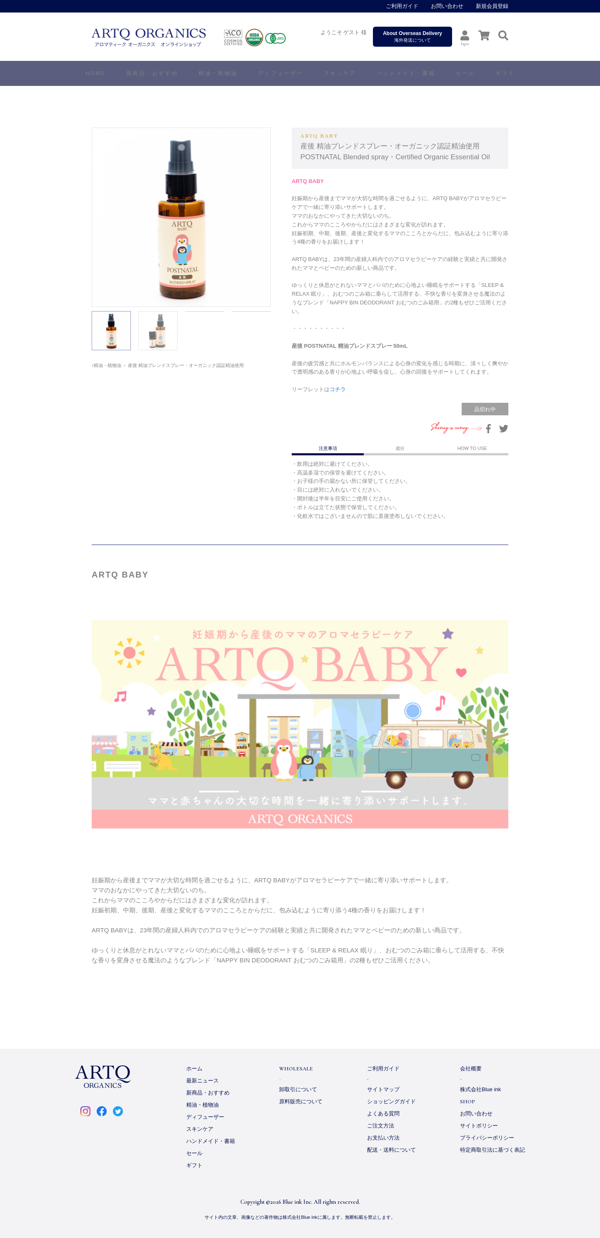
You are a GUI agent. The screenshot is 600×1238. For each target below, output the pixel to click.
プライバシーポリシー (487, 1138)
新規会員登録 (492, 6)
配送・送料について (391, 1150)
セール (194, 1153)
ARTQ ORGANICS (206, 37)
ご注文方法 (380, 1125)
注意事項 (328, 448)
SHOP (467, 1101)
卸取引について (298, 1089)
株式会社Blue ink (480, 1089)
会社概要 (471, 1068)
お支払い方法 (383, 1138)
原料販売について (300, 1101)
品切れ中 (485, 409)
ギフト (194, 1165)
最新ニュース (202, 1080)
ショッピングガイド (391, 1101)
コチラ (338, 389)
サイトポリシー (479, 1125)
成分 (400, 448)
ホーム (98, 365)
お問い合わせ (447, 6)
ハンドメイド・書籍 (210, 1141)
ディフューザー (280, 73)
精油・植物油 (126, 365)
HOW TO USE (472, 448)
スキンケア (199, 1129)
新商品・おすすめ (208, 1093)
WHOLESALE (296, 1068)
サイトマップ (383, 1089)
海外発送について (412, 36)
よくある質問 (383, 1113)
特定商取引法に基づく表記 (492, 1150)
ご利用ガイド (402, 6)
